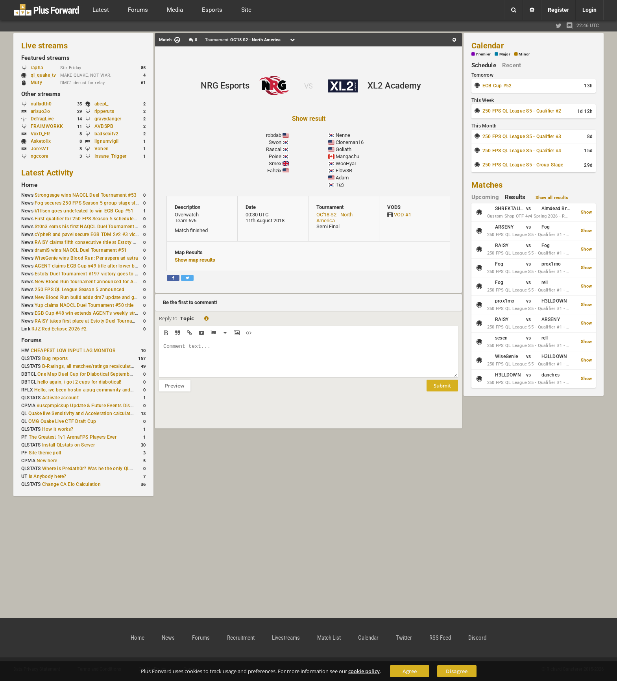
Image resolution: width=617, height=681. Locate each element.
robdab (273, 135)
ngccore (39, 156)
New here (47, 460)
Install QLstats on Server (68, 445)
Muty (36, 82)
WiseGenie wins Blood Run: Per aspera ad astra (86, 258)
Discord (477, 637)
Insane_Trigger (110, 156)
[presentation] (219, 415)
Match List (329, 637)
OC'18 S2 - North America (334, 217)
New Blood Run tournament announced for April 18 (91, 281)
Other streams (41, 94)
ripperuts (104, 111)
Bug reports (55, 358)
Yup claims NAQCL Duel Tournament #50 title (84, 305)
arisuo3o (40, 111)
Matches (487, 185)
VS (308, 86)
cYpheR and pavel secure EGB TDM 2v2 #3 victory (89, 234)
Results (515, 197)
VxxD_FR (40, 134)
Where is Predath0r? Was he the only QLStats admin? (100, 468)
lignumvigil (106, 141)
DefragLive (42, 119)
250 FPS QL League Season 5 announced (79, 289)
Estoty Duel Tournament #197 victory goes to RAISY (91, 274)
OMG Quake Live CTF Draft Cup (62, 421)
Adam (342, 178)
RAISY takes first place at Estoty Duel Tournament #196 (95, 321)
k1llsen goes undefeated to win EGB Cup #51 (84, 211)
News (168, 637)
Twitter (404, 637)
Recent (511, 65)
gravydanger (108, 119)
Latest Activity (47, 172)
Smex (275, 163)
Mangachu (347, 156)
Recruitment (241, 637)
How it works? (57, 429)
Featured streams (45, 57)
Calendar (487, 45)
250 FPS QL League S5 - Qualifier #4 (521, 150)
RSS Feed (440, 637)
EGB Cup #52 (497, 86)
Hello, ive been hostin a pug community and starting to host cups (105, 390)
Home (29, 184)
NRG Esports (225, 85)
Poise (275, 156)
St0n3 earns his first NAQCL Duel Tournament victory (92, 226)
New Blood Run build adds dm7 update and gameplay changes (103, 297)
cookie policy (364, 671)
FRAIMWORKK (47, 126)
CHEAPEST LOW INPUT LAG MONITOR (73, 350)
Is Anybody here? (48, 476)
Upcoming (485, 197)
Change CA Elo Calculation (71, 484)
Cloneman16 (350, 142)
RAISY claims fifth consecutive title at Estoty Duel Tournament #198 (109, 242)
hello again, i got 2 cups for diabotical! (79, 382)
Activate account (60, 397)
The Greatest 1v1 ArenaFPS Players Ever (72, 437)
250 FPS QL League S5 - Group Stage (522, 165)
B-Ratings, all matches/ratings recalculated (89, 366)
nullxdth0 (41, 104)
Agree (410, 671)
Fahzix (274, 170)
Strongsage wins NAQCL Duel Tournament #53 (86, 195)
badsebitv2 (106, 134)
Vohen (101, 148)
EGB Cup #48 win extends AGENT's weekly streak (88, 313)
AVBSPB (103, 126)
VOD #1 (402, 215)
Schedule (483, 65)
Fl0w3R (344, 170)
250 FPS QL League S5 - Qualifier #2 (521, 111)
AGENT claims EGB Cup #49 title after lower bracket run (95, 266)
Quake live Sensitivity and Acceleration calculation (82, 413)
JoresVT (40, 148)
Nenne (343, 135)
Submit (442, 391)
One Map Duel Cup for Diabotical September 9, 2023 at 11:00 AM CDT (113, 374)
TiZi (340, 185)
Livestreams (286, 637)
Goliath (343, 149)
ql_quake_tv (43, 75)
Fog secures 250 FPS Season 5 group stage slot (87, 203)
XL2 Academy (394, 85)
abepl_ (101, 104)
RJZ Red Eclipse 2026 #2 (59, 329)
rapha (37, 67)
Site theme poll (45, 453)
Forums (31, 340)
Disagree (456, 671)
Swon (275, 142)
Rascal (273, 149)
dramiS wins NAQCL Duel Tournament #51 (81, 250)
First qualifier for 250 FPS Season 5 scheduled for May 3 (96, 218)
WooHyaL (346, 163)
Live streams (44, 45)
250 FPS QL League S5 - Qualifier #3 (521, 136)
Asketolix (41, 141)
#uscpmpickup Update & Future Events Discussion (92, 405)
